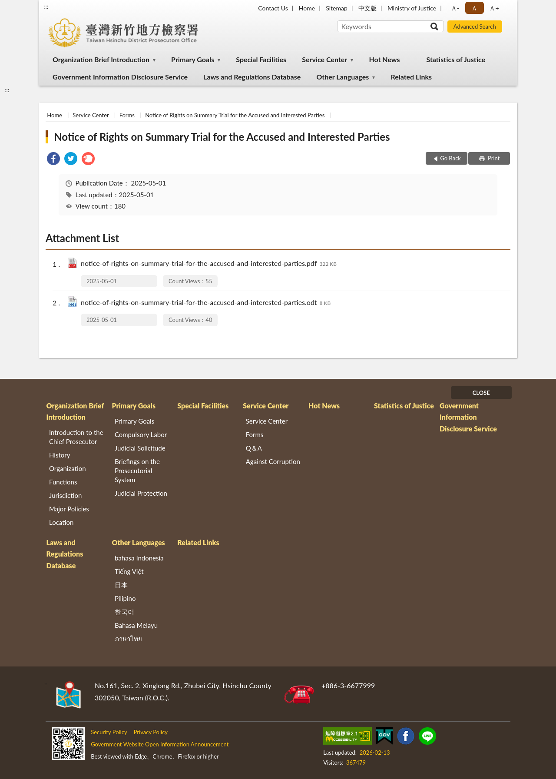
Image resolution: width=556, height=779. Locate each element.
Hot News (384, 59)
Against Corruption (273, 461)
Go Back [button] (450, 158)
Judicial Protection (141, 493)
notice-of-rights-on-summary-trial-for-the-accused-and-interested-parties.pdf (209, 264)
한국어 (124, 612)
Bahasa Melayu (136, 625)
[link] (53, 159)
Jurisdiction (65, 495)
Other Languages (342, 77)
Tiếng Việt (129, 571)
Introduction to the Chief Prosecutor (76, 436)
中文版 (367, 8)
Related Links (411, 77)
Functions (63, 482)
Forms (127, 115)
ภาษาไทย (128, 639)
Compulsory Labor (141, 434)
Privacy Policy (151, 732)
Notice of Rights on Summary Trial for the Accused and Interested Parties (234, 115)
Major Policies (69, 509)
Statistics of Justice (455, 59)
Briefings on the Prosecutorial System (137, 470)
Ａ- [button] (455, 8)
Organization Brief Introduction (101, 59)
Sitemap (337, 8)
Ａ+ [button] (494, 8)
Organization (67, 468)
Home (307, 8)
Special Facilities (261, 59)
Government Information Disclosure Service (120, 77)
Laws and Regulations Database (252, 77)
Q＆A (254, 448)
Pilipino (125, 598)
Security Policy (109, 732)
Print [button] (493, 158)
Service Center (324, 59)
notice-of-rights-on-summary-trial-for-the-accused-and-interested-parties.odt (206, 303)
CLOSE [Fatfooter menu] (481, 392)
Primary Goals (192, 59)
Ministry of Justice (411, 8)
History (59, 455)
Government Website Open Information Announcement (159, 744)
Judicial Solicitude (140, 448)
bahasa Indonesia (139, 558)
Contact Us (273, 8)
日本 (121, 585)
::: (46, 6)
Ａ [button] (474, 8)
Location (61, 522)
